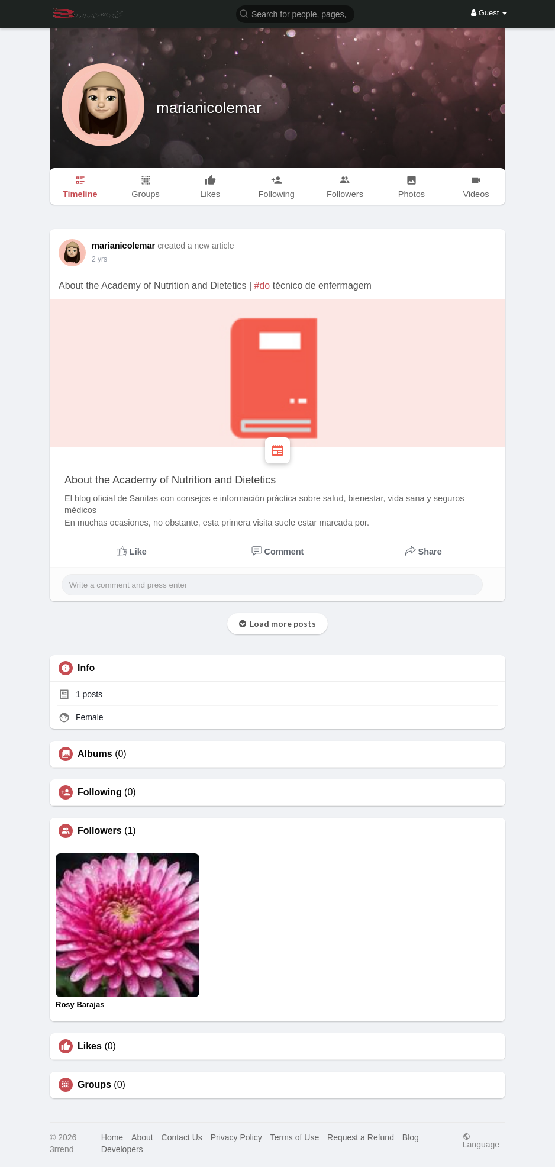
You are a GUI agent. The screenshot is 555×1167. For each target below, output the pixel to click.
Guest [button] (489, 12)
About (142, 1137)
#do (262, 286)
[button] (295, 13)
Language (481, 1141)
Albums (95, 754)
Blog (410, 1137)
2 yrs (99, 259)
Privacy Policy (236, 1137)
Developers (122, 1149)
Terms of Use (294, 1137)
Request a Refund (360, 1137)
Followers (100, 831)
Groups (94, 1084)
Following (100, 792)
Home (112, 1137)
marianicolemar (209, 108)
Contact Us (182, 1137)
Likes (90, 1046)
